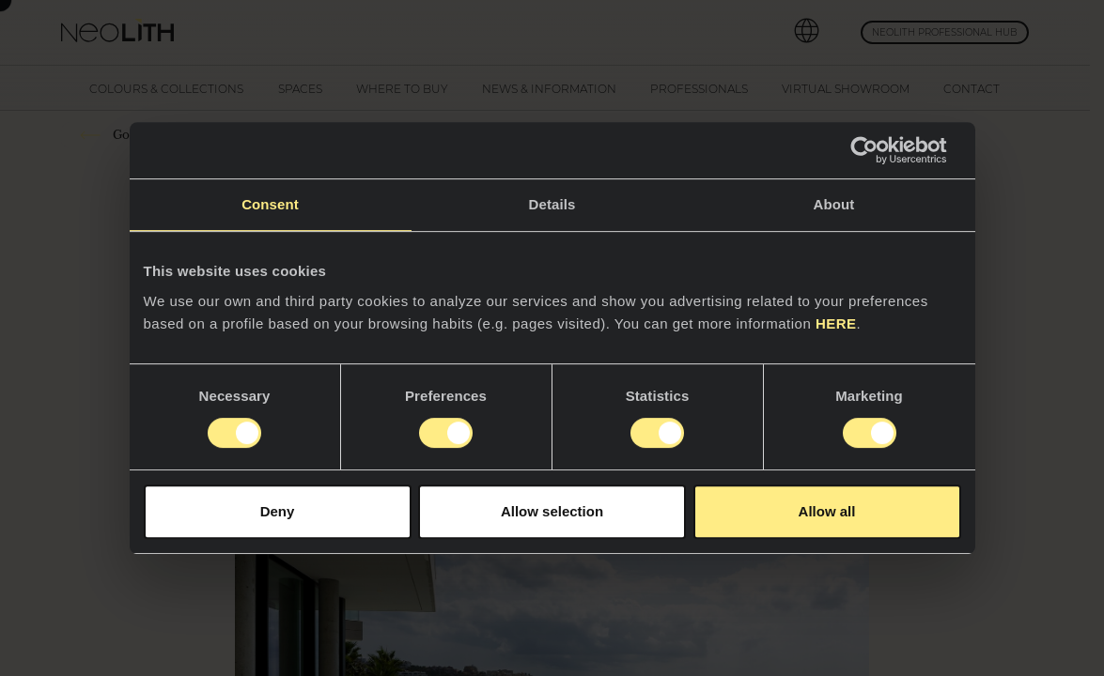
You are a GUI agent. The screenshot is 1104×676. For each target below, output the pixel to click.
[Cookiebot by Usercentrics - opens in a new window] (879, 150)
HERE (836, 323)
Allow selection (552, 511)
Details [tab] (552, 204)
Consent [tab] (270, 204)
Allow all (827, 511)
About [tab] (834, 204)
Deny (277, 511)
